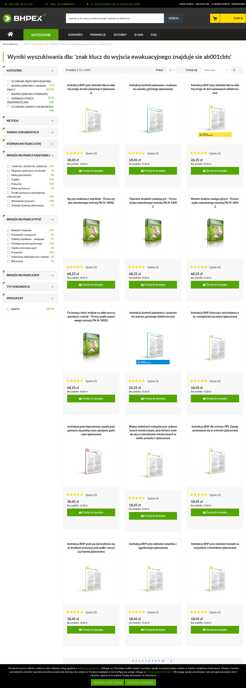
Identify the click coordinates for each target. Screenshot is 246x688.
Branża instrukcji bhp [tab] (23, 275)
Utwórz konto (221, 4)
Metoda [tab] (12, 120)
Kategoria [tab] (14, 70)
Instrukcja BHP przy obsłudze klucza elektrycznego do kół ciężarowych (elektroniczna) (215, 88)
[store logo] (23, 18)
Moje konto (187, 4)
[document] (123, 676)
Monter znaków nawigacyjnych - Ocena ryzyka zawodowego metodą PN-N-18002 (215, 202)
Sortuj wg (191, 70)
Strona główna (10, 44)
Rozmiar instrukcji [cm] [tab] (24, 143)
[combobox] (124, 18)
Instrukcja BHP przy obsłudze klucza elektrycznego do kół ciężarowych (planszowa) (91, 88)
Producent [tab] (15, 298)
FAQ (154, 34)
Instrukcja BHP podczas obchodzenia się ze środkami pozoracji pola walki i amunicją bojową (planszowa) (91, 547)
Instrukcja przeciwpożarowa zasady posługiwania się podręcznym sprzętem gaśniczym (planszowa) (91, 430)
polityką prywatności (89, 668)
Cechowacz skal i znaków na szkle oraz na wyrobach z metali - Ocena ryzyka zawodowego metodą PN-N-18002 (91, 316)
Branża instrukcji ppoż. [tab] (24, 219)
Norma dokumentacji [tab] (23, 132)
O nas (139, 34)
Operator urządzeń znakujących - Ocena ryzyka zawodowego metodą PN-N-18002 (153, 202)
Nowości (75, 34)
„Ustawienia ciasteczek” (159, 671)
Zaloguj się (202, 4)
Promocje (98, 34)
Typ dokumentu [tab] (18, 286)
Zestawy (120, 34)
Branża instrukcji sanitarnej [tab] (28, 155)
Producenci (238, 4)
